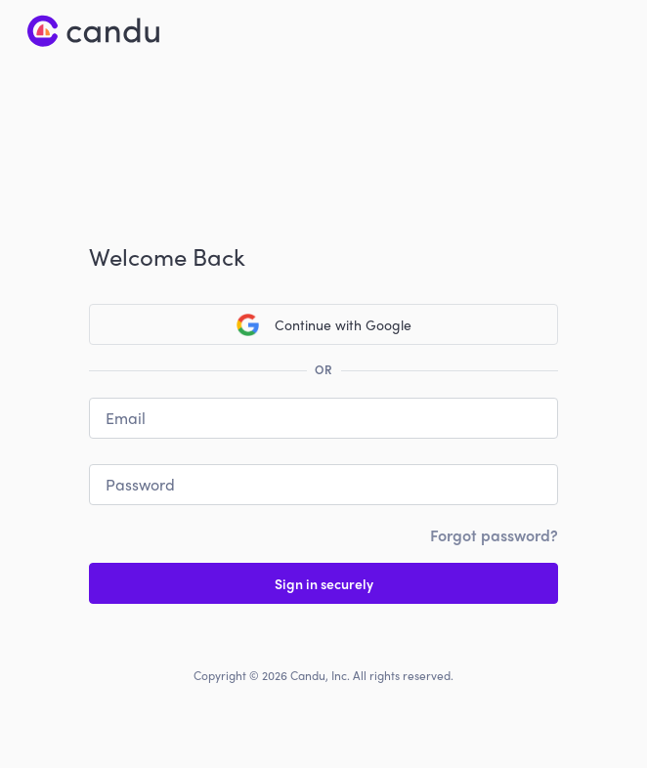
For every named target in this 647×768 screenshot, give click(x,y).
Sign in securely (324, 583)
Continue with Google (324, 325)
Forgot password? (494, 535)
